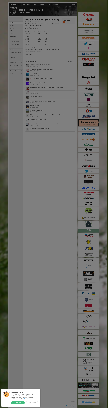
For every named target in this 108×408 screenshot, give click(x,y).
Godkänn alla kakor (18, 402)
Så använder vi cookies (29, 398)
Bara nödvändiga (32, 402)
